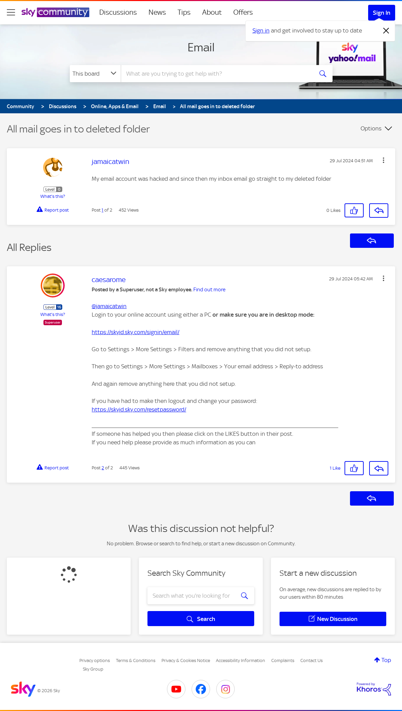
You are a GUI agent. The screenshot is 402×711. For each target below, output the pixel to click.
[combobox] (216, 73)
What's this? (52, 196)
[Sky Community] (55, 12)
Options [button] (371, 128)
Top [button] (386, 660)
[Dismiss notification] (386, 30)
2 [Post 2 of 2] (103, 467)
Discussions (118, 12)
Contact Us (311, 660)
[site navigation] (11, 12)
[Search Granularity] (95, 73)
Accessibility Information (240, 660)
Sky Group (93, 669)
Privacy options (94, 660)
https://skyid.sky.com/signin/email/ (135, 332)
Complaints (282, 660)
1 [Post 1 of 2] (102, 210)
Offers (243, 12)
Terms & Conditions (135, 660)
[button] (383, 160)
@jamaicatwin (109, 306)
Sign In (381, 12)
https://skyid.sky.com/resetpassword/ (139, 409)
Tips (184, 12)
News (157, 12)
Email (201, 47)
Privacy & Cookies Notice (185, 660)
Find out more (209, 290)
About (212, 12)
